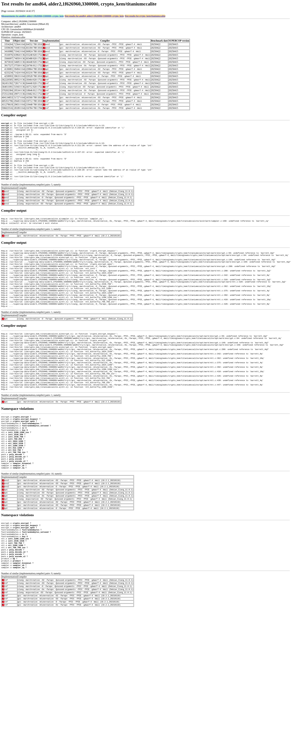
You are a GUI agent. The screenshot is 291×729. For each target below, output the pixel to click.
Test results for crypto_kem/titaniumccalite (145, 16)
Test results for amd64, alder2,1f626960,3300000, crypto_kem (94, 16)
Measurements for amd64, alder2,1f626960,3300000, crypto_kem (32, 16)
